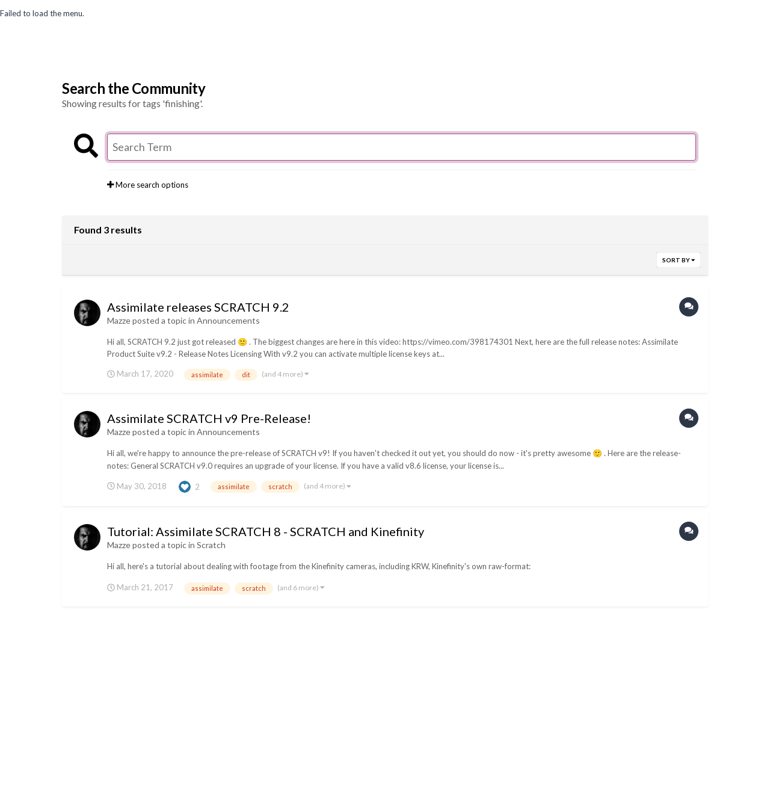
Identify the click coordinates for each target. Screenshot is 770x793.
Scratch (211, 545)
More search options (147, 185)
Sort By (678, 260)
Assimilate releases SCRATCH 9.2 (198, 307)
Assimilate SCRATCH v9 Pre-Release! (209, 418)
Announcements (228, 320)
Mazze (119, 320)
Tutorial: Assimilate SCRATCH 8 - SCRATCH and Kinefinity (265, 531)
